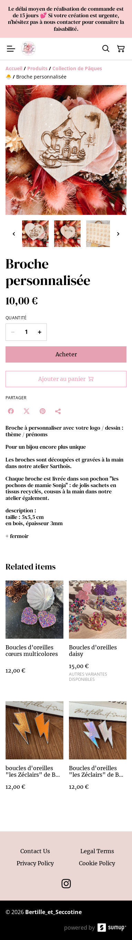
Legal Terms (97, 851)
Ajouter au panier (66, 378)
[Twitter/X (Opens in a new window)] (26, 411)
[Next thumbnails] (118, 233)
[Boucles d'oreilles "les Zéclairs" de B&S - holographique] (98, 752)
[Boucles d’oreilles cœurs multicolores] (34, 634)
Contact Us (35, 851)
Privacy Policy (35, 863)
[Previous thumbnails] (14, 233)
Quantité (16, 318)
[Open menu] (11, 48)
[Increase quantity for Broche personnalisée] (40, 332)
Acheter (66, 354)
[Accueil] (14, 68)
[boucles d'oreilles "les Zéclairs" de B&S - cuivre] (34, 752)
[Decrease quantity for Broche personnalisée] (13, 332)
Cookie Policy (97, 863)
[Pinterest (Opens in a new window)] (42, 411)
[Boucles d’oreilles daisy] (98, 634)
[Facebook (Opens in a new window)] (11, 411)
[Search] (105, 48)
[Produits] (37, 68)
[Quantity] (26, 332)
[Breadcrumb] (66, 72)
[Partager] (58, 411)
